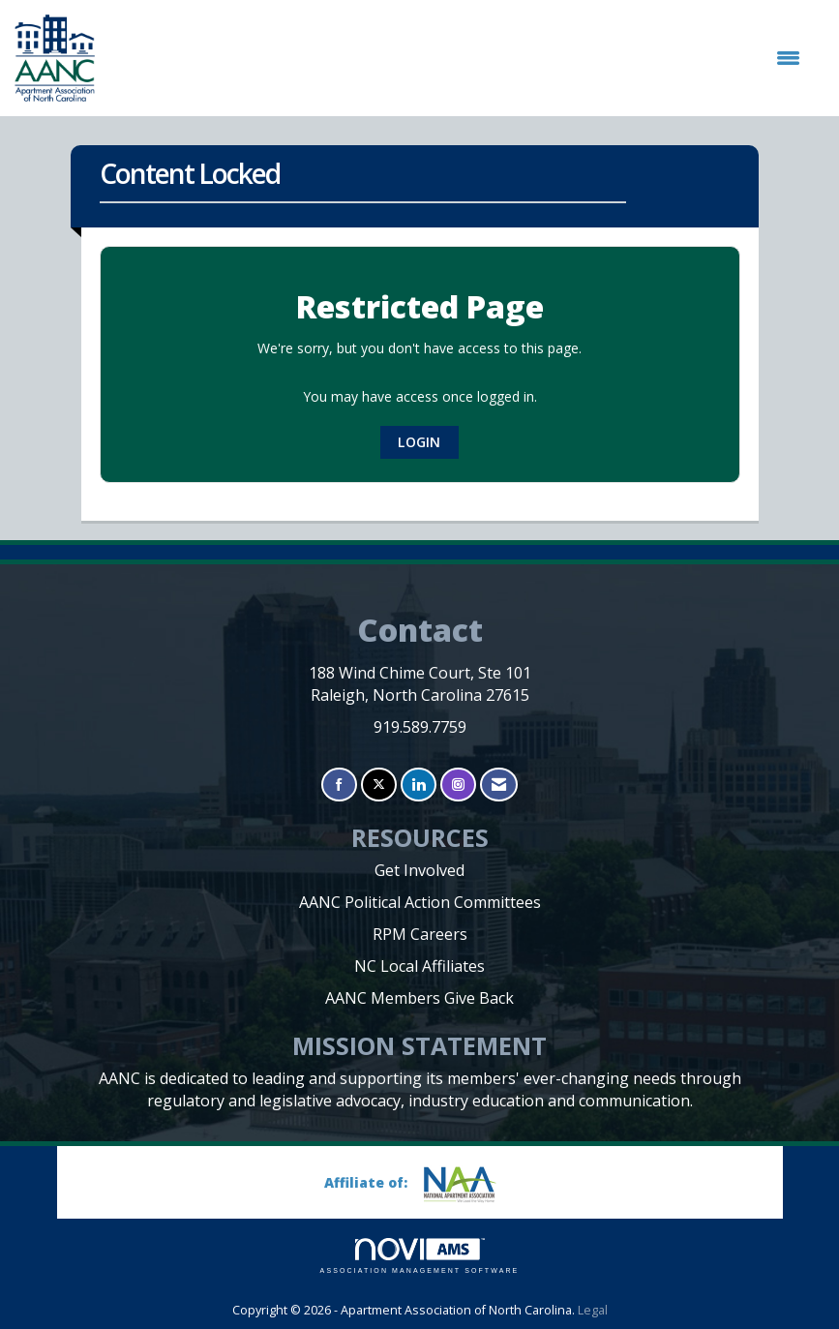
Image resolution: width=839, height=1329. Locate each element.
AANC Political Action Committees (420, 902)
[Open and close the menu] (457, 58)
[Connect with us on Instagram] (458, 784)
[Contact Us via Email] (499, 784)
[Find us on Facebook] (339, 784)
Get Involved (419, 870)
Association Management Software (420, 1256)
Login (419, 442)
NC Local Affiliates (419, 966)
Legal (593, 1310)
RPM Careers (420, 934)
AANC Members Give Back (419, 998)
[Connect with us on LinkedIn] (418, 784)
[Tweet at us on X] (379, 784)
